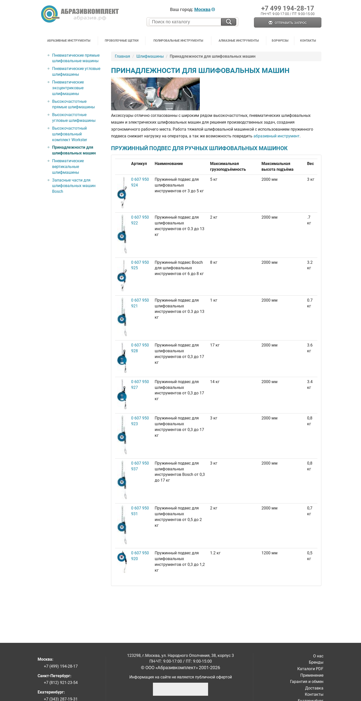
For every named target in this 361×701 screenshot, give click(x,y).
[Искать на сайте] (228, 22)
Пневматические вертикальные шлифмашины (68, 166)
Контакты (308, 40)
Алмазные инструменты (239, 40)
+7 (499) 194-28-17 (61, 666)
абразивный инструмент (276, 136)
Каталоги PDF (310, 668)
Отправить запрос (287, 23)
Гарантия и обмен (306, 681)
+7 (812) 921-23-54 (61, 682)
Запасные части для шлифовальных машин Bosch (74, 186)
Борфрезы (280, 40)
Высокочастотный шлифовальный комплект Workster (69, 134)
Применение (311, 675)
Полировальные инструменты (178, 40)
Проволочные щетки (121, 40)
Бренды (316, 662)
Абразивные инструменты (68, 40)
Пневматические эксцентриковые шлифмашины (68, 88)
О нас (318, 656)
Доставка (314, 688)
